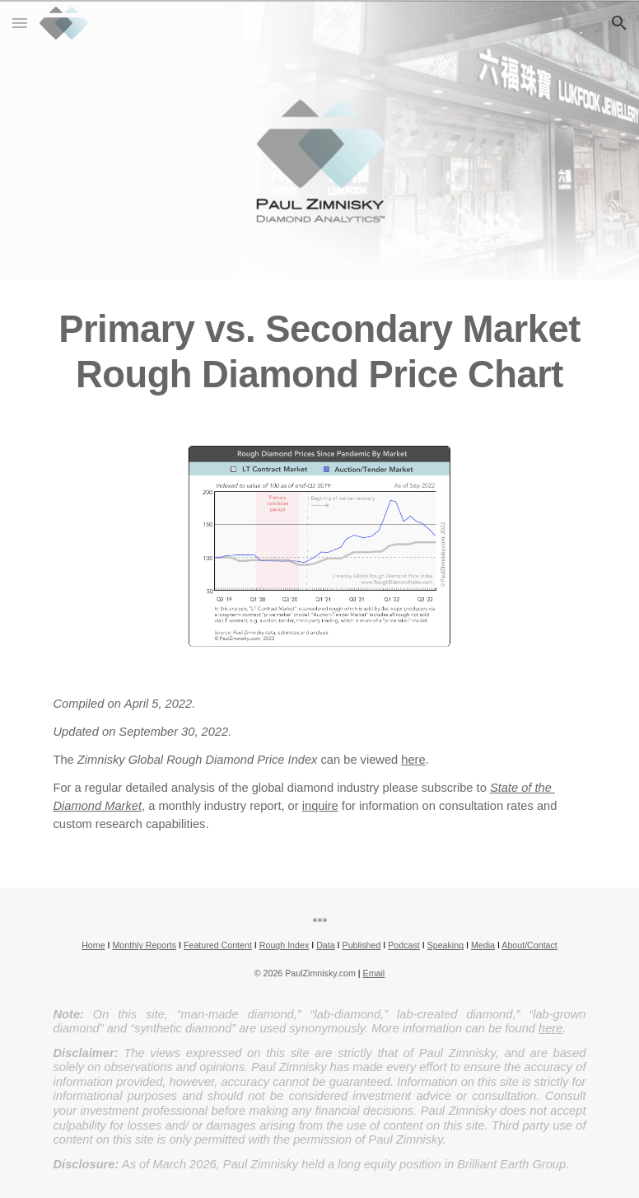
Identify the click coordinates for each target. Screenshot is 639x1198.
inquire (320, 805)
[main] (320, 352)
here (413, 759)
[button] (20, 22)
